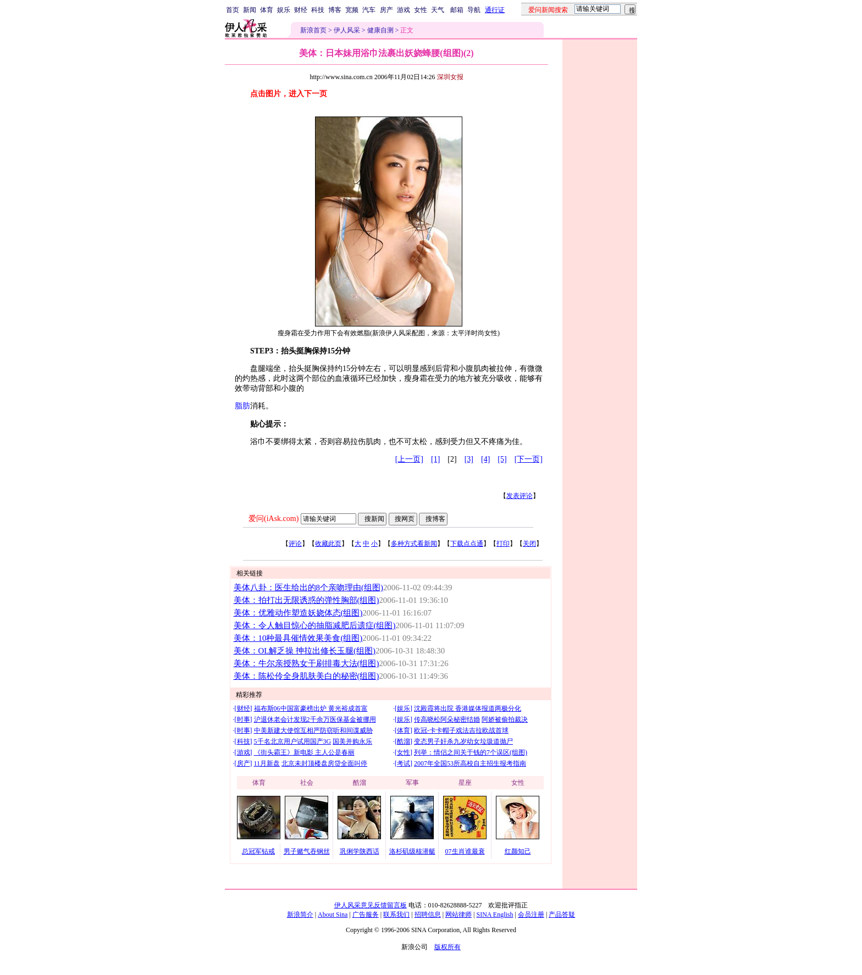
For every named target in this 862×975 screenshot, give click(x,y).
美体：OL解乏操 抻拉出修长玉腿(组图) (305, 650)
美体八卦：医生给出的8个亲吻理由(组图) (308, 587)
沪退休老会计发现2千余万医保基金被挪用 (315, 719)
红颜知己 (518, 851)
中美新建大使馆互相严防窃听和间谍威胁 (313, 730)
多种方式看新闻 (414, 543)
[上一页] (409, 459)
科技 (317, 10)
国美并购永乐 (352, 741)
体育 (266, 10)
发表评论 (519, 496)
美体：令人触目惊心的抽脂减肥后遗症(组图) (315, 625)
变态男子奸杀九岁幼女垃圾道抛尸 (463, 741)
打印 (503, 543)
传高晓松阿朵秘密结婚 (447, 719)
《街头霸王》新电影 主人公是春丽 (304, 752)
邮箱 (456, 10)
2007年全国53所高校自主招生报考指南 (470, 763)
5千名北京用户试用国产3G (292, 741)
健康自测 (380, 30)
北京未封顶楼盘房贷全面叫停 (324, 763)
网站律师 (458, 914)
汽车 (368, 10)
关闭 (529, 543)
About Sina (332, 914)
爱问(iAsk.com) (273, 518)
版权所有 (447, 947)
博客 (334, 10)
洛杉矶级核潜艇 (412, 851)
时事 (243, 719)
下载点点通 (466, 543)
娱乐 (283, 10)
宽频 (351, 10)
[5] (502, 459)
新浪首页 (313, 30)
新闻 (249, 10)
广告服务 (365, 914)
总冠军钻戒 (258, 851)
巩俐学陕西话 (359, 851)
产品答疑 (562, 914)
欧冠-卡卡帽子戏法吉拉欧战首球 (461, 730)
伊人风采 (347, 30)
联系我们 (396, 914)
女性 (420, 10)
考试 (403, 763)
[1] (435, 459)
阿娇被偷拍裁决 (505, 719)
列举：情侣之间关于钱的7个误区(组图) (470, 752)
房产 (386, 10)
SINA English (494, 914)
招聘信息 (428, 914)
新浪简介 (300, 914)
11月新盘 (267, 763)
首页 (232, 10)
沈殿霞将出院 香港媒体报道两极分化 (467, 708)
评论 (295, 543)
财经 (300, 10)
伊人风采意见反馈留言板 (370, 905)
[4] (485, 459)
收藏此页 (328, 543)
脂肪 (242, 406)
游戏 (403, 10)
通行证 (495, 10)
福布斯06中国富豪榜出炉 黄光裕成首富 (311, 708)
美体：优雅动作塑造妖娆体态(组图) (298, 612)
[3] (469, 459)
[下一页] (529, 459)
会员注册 (531, 914)
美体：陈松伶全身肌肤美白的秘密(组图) (306, 676)
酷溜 (403, 741)
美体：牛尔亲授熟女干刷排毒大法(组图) (306, 663)
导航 (473, 10)
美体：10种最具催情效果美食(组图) (298, 638)
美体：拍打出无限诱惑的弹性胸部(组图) (306, 600)
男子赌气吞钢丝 (307, 851)
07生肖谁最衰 (465, 851)
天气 (437, 10)
